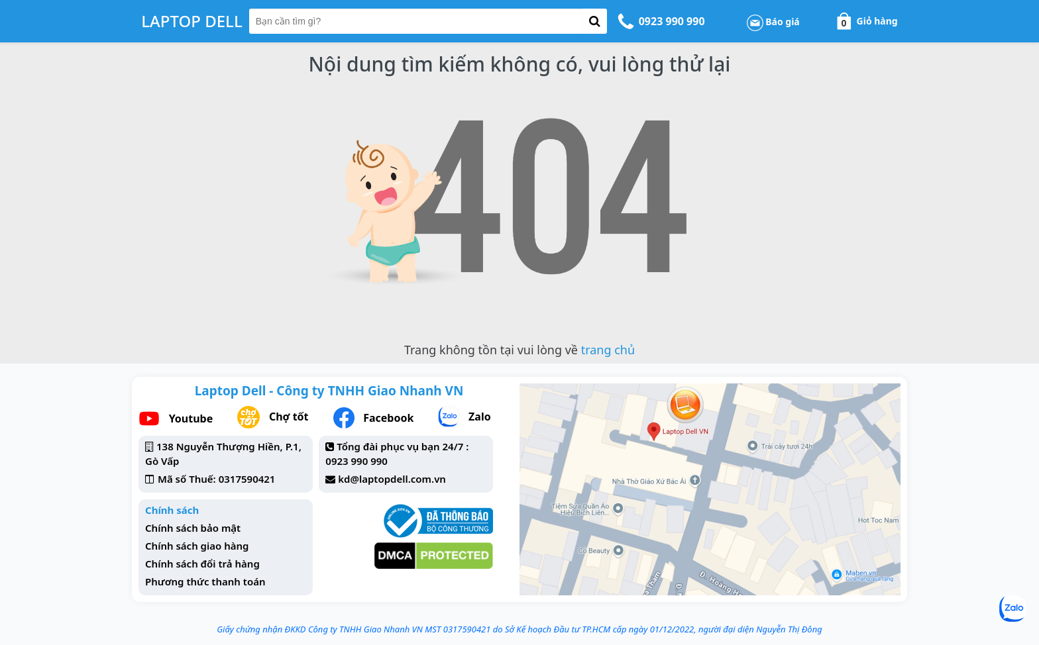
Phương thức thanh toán (205, 581)
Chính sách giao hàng (196, 545)
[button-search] (594, 21)
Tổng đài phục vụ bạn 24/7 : (402, 446)
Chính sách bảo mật (193, 527)
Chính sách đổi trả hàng (202, 563)
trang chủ (608, 350)
